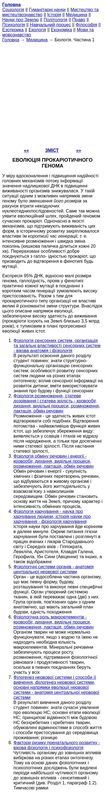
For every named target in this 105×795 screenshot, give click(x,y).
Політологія (55, 19)
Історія (54, 14)
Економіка (61, 29)
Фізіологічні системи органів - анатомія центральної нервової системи (53, 569)
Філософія (86, 24)
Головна (10, 39)
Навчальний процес (50, 24)
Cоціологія (13, 9)
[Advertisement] (52, 94)
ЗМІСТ (52, 150)
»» (78, 150)
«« (26, 150)
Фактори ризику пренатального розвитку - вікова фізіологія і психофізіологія (56, 745)
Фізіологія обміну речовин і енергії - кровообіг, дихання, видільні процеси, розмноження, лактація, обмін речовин (53, 461)
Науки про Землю (20, 19)
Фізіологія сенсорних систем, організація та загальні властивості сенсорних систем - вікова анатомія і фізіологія (57, 345)
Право (78, 19)
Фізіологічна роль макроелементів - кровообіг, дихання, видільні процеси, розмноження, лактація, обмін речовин (53, 622)
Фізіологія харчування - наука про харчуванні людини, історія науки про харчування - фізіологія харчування (52, 516)
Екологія (37, 29)
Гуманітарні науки (47, 9)
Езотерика (13, 29)
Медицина (76, 14)
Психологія (13, 24)
